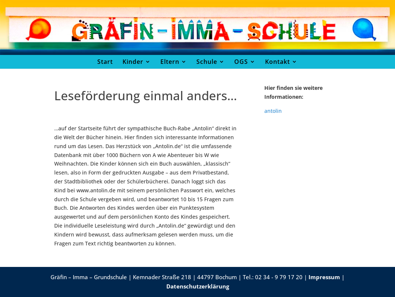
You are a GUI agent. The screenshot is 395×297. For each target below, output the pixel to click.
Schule (206, 62)
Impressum (324, 277)
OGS (241, 62)
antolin (273, 110)
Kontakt (277, 62)
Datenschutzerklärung (197, 286)
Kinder (133, 62)
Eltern (169, 62)
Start (105, 62)
